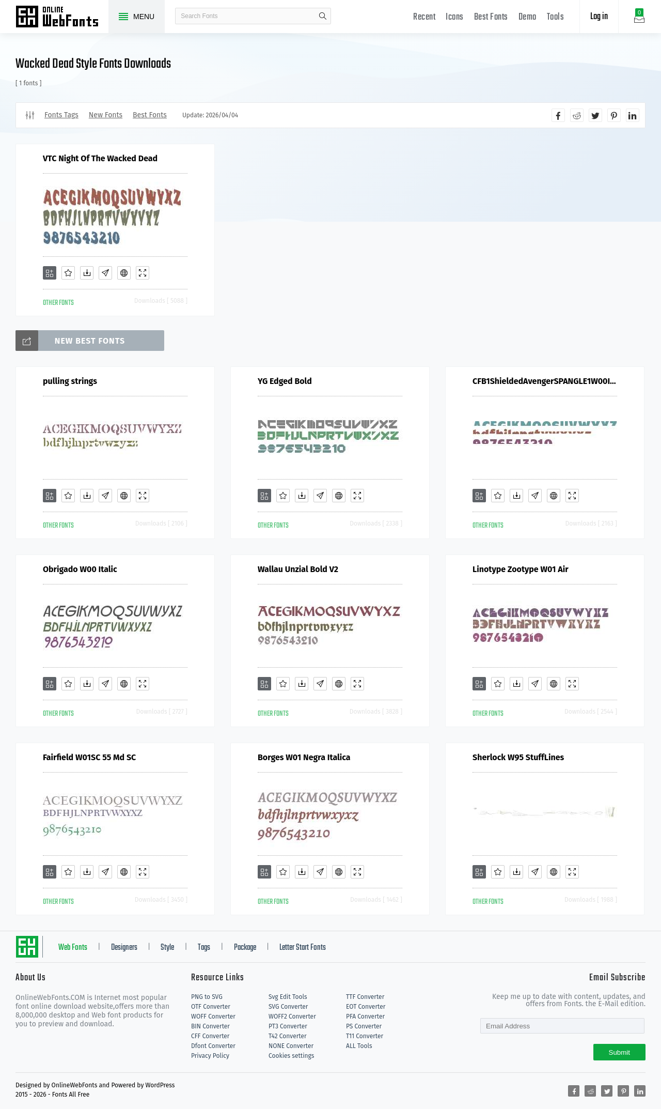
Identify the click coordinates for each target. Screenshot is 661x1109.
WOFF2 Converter (292, 1016)
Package (245, 947)
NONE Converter (291, 1046)
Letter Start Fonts (302, 947)
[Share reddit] (577, 115)
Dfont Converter (213, 1046)
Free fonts (61, 17)
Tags (204, 947)
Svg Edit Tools (288, 996)
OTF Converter (210, 1006)
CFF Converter (210, 1036)
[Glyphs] (105, 273)
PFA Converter (365, 1016)
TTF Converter (365, 996)
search (322, 16)
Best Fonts (491, 17)
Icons (455, 17)
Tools (555, 17)
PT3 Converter (288, 1026)
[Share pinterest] (614, 115)
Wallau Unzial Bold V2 (298, 569)
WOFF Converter (213, 1016)
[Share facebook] (558, 115)
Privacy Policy (210, 1055)
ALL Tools (359, 1046)
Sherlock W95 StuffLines (518, 757)
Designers (124, 947)
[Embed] (124, 273)
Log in (599, 16)
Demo (527, 17)
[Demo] (142, 273)
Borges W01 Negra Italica (304, 757)
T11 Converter (364, 1036)
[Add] (49, 273)
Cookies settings (291, 1055)
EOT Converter (365, 1006)
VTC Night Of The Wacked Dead (100, 158)
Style (167, 947)
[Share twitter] (595, 115)
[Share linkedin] (632, 115)
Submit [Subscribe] (619, 1052)
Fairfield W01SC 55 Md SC (89, 757)
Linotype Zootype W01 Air (521, 569)
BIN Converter (210, 1026)
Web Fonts (72, 947)
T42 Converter (288, 1036)
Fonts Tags (61, 115)
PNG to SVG (207, 996)
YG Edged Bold (285, 381)
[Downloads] (86, 273)
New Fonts (105, 115)
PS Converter (364, 1026)
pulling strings (70, 381)
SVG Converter (288, 1006)
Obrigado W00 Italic (80, 569)
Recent (424, 17)
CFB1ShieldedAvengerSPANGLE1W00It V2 (545, 381)
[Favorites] (68, 273)
